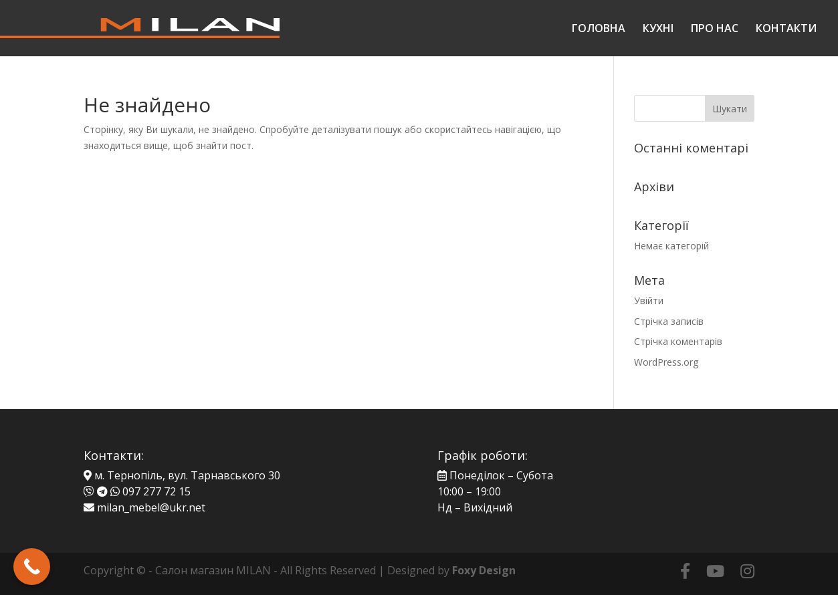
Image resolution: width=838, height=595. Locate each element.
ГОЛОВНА (598, 29)
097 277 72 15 (156, 491)
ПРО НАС (714, 29)
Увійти (648, 300)
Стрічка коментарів (678, 341)
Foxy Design (484, 570)
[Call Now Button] (31, 566)
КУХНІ (658, 29)
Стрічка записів (669, 321)
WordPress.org (666, 362)
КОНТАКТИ (786, 29)
